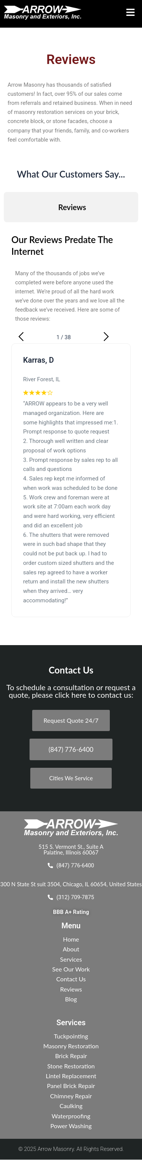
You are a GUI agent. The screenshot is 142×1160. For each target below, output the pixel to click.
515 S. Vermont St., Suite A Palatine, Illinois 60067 (71, 849)
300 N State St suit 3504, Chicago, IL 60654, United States (71, 884)
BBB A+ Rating (71, 912)
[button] (128, 12)
